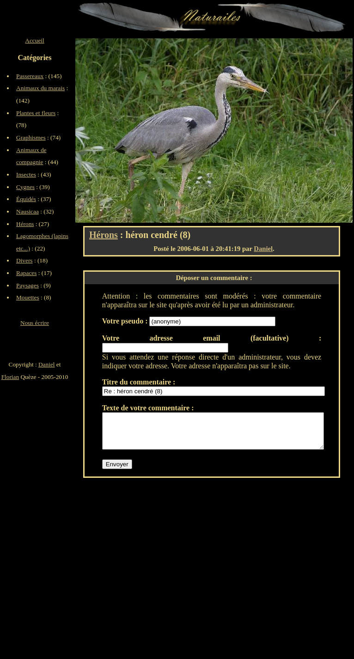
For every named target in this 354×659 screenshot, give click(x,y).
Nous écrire (34, 322)
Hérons (103, 235)
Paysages (27, 285)
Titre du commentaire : (139, 382)
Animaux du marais (40, 88)
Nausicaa (27, 211)
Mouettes (27, 297)
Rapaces (26, 272)
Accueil (34, 40)
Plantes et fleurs (35, 113)
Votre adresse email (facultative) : (211, 338)
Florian (10, 376)
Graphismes (31, 137)
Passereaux (29, 76)
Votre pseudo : (126, 321)
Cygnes (25, 186)
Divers (24, 260)
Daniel (263, 248)
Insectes (26, 174)
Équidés (26, 198)
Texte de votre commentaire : (148, 408)
